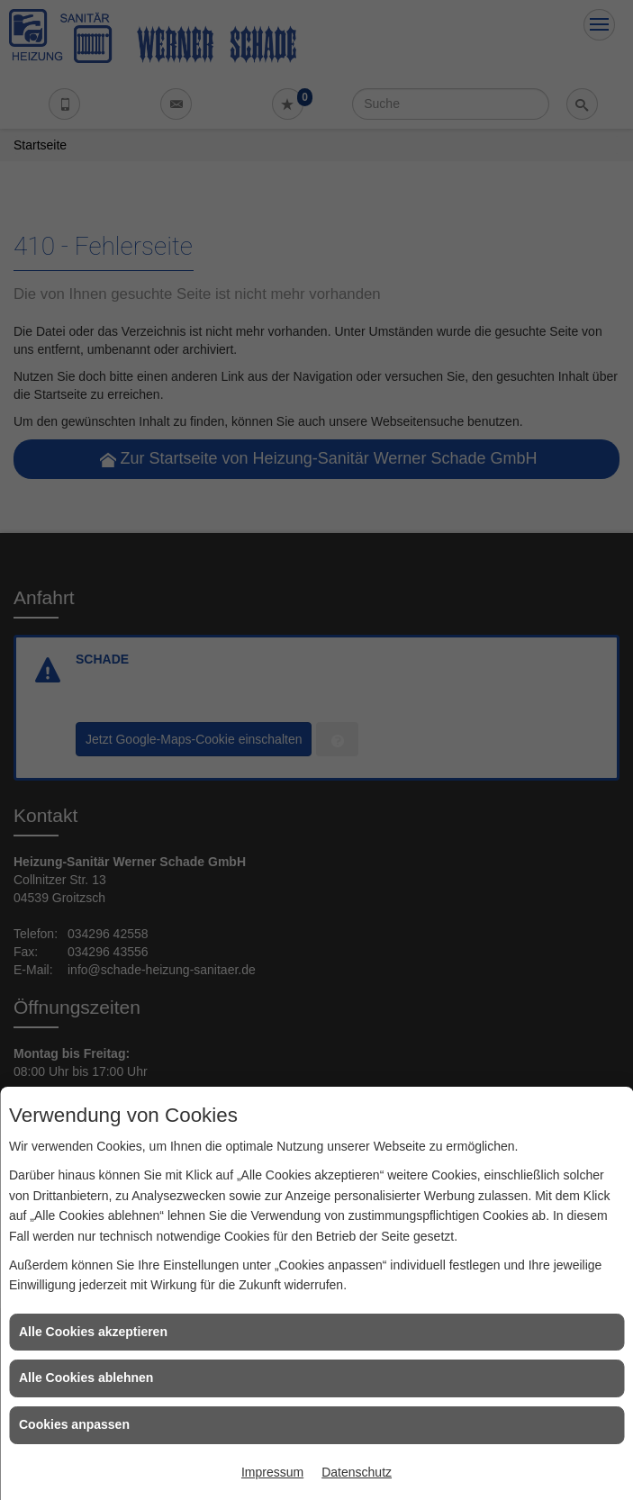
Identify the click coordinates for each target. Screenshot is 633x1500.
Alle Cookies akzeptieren (93, 1331)
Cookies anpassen (74, 1424)
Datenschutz (356, 1472)
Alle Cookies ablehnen (86, 1377)
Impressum (272, 1472)
